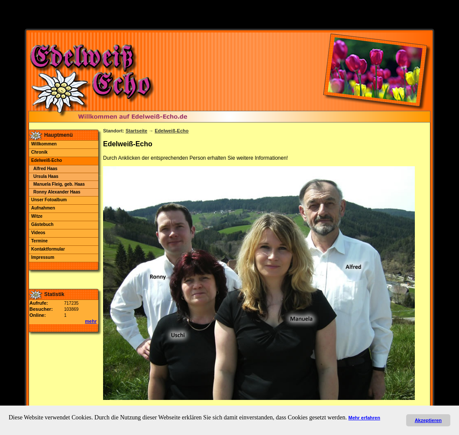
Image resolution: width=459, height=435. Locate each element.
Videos (38, 232)
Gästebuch (42, 224)
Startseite (136, 130)
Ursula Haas (45, 176)
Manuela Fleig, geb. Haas (59, 184)
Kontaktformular (48, 249)
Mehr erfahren (364, 417)
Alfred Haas (45, 168)
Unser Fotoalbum (49, 199)
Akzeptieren (428, 420)
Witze (36, 216)
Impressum (42, 257)
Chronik (39, 152)
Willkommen (44, 144)
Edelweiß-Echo (46, 160)
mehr (91, 321)
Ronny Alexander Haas (57, 192)
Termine (39, 240)
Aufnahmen (43, 208)
